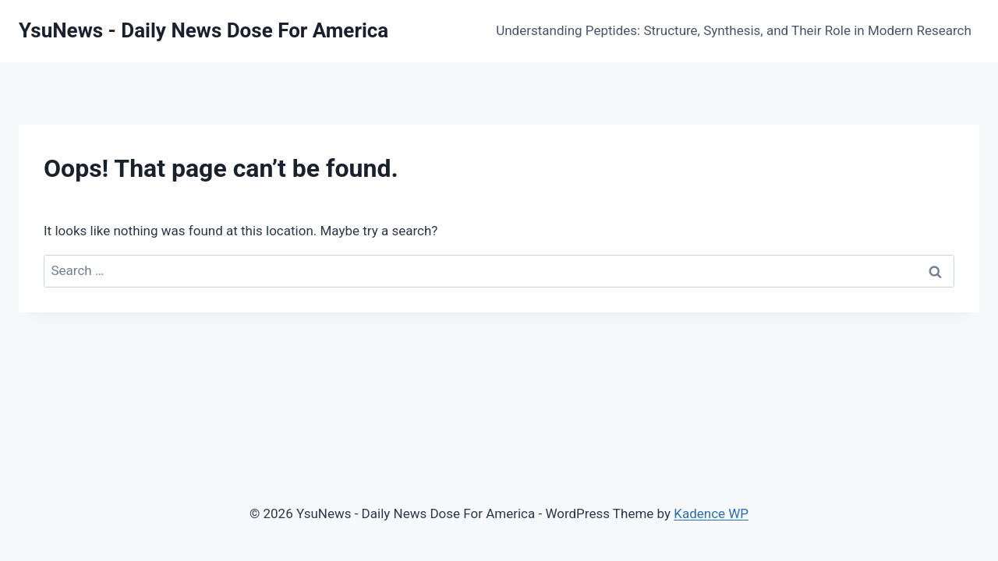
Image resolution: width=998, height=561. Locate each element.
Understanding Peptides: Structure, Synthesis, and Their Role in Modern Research (733, 30)
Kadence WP (711, 513)
